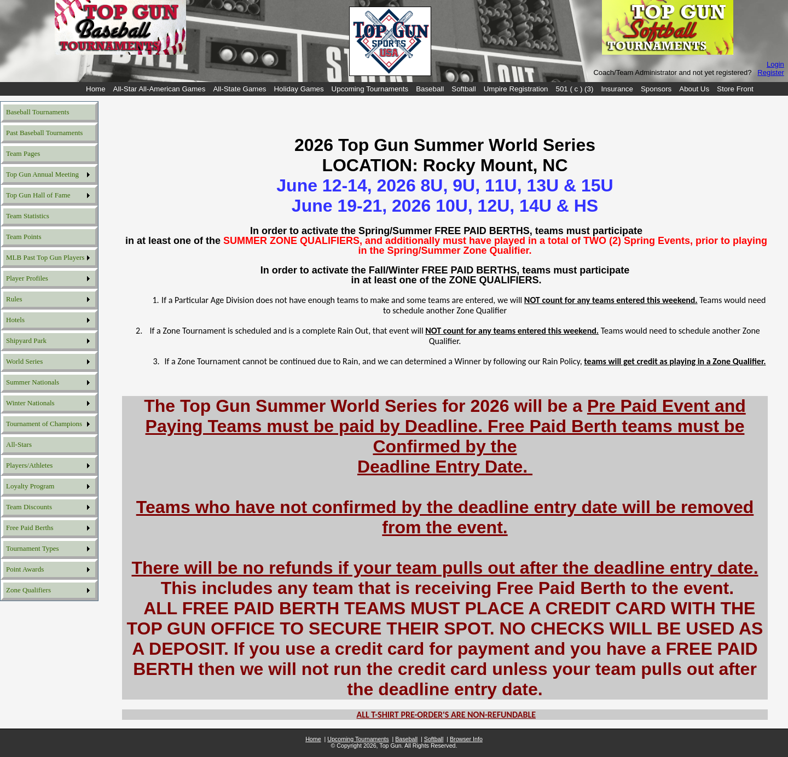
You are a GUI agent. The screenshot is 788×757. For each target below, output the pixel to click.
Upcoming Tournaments (370, 89)
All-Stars (19, 444)
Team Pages (23, 153)
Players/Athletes (29, 465)
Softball (463, 89)
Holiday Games (298, 89)
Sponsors (656, 89)
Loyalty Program (30, 486)
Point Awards (25, 569)
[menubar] (419, 89)
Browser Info (466, 739)
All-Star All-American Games (159, 89)
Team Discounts (29, 507)
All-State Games (239, 89)
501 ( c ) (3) (575, 89)
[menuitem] (95, 89)
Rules (14, 299)
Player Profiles (27, 278)
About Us (694, 89)
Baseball (430, 89)
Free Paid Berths (30, 527)
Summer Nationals (32, 382)
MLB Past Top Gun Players (45, 257)
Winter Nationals (30, 403)
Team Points (23, 236)
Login (775, 64)
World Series (24, 361)
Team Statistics (27, 216)
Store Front (735, 89)
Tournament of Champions (44, 424)
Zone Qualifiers (28, 590)
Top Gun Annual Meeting (42, 174)
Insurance (617, 89)
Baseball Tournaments (37, 112)
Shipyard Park (26, 340)
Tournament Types (32, 548)
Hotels (15, 320)
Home (96, 89)
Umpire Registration (516, 89)
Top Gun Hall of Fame (38, 195)
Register (770, 72)
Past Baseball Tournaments (44, 133)
